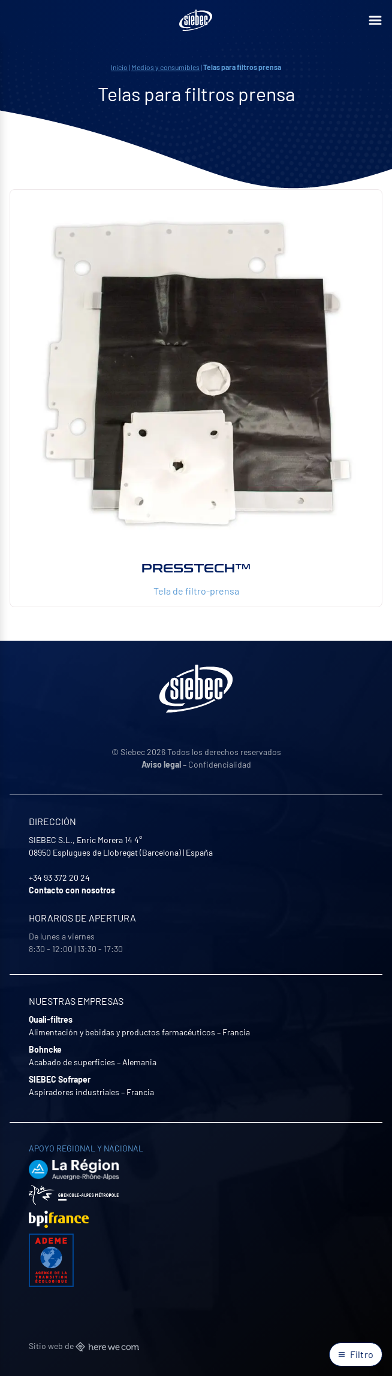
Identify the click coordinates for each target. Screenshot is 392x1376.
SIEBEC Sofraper (60, 1079)
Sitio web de (84, 1346)
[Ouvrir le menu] (375, 20)
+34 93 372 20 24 (59, 877)
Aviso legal (161, 764)
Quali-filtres (51, 1019)
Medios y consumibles (165, 67)
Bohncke (45, 1049)
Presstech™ (196, 568)
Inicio (119, 67)
